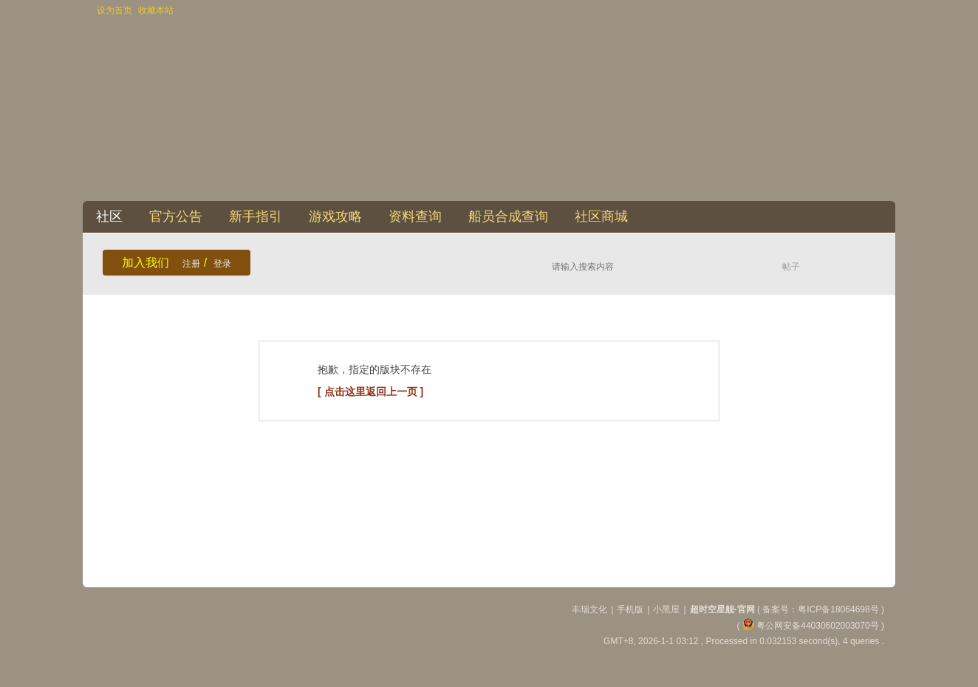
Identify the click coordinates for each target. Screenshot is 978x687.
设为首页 (114, 10)
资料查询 (415, 216)
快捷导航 (878, 217)
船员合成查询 (508, 216)
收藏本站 (156, 10)
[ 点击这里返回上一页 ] (370, 391)
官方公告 (175, 216)
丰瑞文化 (589, 609)
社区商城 (601, 216)
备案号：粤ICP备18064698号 (821, 609)
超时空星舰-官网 (722, 609)
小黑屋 (666, 609)
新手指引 (255, 216)
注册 (191, 264)
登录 (222, 264)
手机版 (630, 609)
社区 (109, 216)
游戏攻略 (335, 216)
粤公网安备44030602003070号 (810, 626)
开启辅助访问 (880, 10)
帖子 (791, 267)
